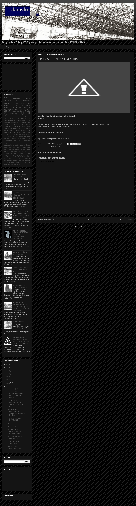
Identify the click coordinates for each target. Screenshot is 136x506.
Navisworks (8, 101)
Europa (28, 142)
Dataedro (17, 98)
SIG (24, 111)
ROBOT (28, 155)
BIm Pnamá (7, 136)
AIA (23, 125)
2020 (8, 364)
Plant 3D (27, 151)
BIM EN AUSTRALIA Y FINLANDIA (16, 437)
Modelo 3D (15, 123)
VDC (18, 101)
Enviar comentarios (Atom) (89, 227)
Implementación (9, 115)
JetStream (7, 123)
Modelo (28, 128)
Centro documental (18, 138)
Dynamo (26, 101)
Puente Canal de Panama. (17, 130)
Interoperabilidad (16, 111)
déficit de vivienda (10, 162)
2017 (8, 374)
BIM (52, 147)
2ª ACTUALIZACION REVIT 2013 (15, 419)
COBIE (20, 105)
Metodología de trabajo (12, 147)
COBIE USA (12, 426)
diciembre (11, 389)
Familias (6, 144)
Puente (6, 130)
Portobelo (6, 153)
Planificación (13, 151)
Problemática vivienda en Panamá (20, 153)
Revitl (19, 157)
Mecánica (27, 145)
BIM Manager (13, 109)
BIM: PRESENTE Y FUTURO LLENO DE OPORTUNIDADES (16, 431)
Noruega (23, 149)
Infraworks (8, 103)
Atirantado (18, 134)
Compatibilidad (8, 140)
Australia (47, 147)
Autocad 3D (7, 119)
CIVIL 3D (25, 113)
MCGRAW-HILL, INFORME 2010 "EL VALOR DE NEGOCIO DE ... (16, 403)
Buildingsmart (12, 121)
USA (28, 111)
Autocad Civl (16, 119)
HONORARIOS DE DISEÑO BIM (20, 176)
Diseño (6, 142)
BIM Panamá (25, 109)
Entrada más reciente (46, 220)
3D (29, 105)
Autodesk (20, 103)
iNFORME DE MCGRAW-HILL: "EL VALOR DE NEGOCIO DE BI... (16, 412)
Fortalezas (22, 144)
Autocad (27, 117)
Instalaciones (7, 145)
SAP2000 (14, 125)
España (24, 121)
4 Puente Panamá (24, 132)
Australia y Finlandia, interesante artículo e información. (57, 116)
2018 (8, 371)
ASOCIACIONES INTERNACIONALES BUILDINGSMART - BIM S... (16, 394)
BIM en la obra (26, 134)
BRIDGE (7, 111)
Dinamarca (27, 140)
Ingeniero (27, 144)
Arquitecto (7, 126)
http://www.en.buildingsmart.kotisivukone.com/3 (53, 139)
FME (28, 126)
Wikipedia (27, 160)
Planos (21, 151)
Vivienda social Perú (18, 160)
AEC (19, 125)
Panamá (23, 123)
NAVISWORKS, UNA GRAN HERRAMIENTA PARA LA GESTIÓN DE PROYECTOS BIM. (21, 214)
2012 (8, 386)
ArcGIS (6, 134)
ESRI (26, 105)
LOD (16, 105)
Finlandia (58, 147)
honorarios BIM (20, 162)
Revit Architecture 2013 (10, 157)
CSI (5, 109)
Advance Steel (9, 105)
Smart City (11, 132)
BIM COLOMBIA (24, 107)
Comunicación (18, 140)
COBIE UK (11, 423)
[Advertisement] (15, 76)
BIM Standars (10, 113)
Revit (28, 98)
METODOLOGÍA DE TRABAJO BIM (20, 253)
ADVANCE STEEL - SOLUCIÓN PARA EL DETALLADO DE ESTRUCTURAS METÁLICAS (20, 235)
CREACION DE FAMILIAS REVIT (15, 447)
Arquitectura (11, 134)
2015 (8, 380)
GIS (29, 121)
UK (17, 132)
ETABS (19, 121)
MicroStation (26, 147)
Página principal (12, 47)
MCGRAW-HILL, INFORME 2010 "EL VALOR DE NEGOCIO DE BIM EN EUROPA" (21, 340)
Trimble (24, 157)
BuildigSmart (16, 126)
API (29, 103)
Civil (29, 138)
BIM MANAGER (18, 322)
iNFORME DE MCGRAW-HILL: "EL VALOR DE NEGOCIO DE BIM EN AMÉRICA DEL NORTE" (21, 306)
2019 (8, 367)
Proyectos (6, 155)
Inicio (87, 220)
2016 (8, 377)
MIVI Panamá (15, 145)
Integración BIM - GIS (17, 128)
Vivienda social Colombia (17, 159)
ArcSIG (28, 125)
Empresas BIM (13, 142)
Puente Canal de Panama (17, 155)
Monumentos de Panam (11, 149)
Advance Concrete (10, 107)
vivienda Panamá (15, 164)
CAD (23, 126)
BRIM (22, 119)
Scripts (18, 115)
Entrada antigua (126, 220)
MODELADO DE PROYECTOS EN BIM (21, 286)
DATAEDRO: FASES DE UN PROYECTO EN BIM (21, 270)
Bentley (15, 136)
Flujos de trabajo (13, 144)
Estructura (22, 142)
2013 (8, 383)
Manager (21, 145)
